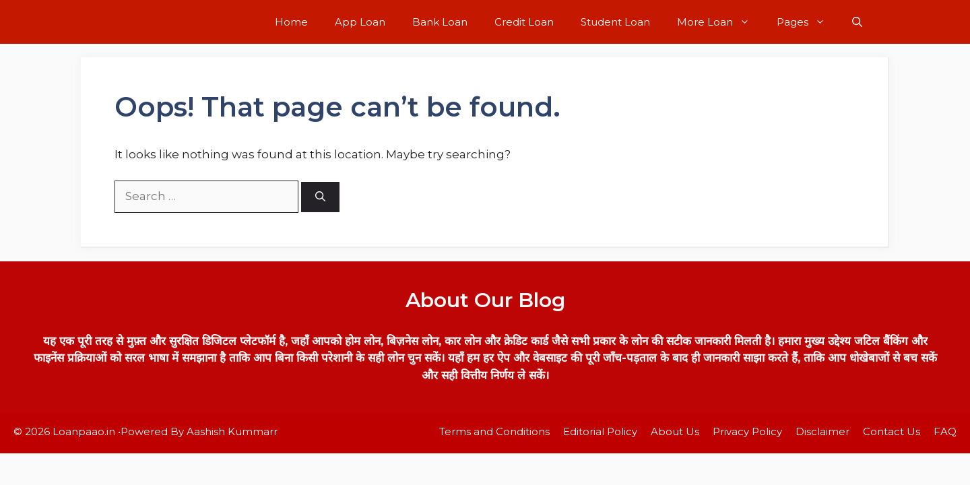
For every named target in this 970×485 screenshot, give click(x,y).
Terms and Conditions (494, 431)
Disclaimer (822, 431)
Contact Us (891, 431)
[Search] (320, 197)
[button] (857, 22)
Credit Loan (524, 21)
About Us (675, 431)
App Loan (360, 21)
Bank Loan (439, 21)
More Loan (720, 22)
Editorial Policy (600, 431)
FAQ (945, 431)
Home (291, 21)
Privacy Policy (747, 431)
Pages (808, 22)
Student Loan (615, 21)
